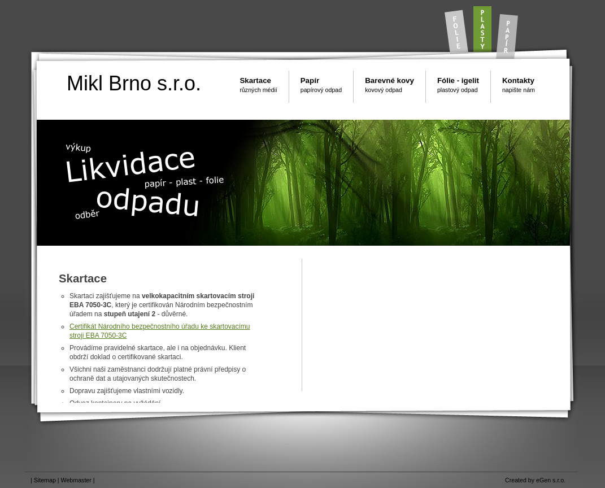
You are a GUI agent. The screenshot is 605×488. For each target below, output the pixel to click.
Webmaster (76, 480)
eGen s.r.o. (550, 480)
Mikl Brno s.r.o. (134, 83)
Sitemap (45, 480)
